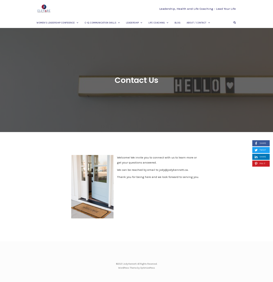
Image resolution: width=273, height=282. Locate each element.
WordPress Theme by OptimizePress (136, 268)
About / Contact (196, 22)
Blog (178, 22)
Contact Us (136, 80)
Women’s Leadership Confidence (56, 22)
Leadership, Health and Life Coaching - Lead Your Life (197, 8)
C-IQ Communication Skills (100, 22)
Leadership (132, 22)
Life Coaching (157, 22)
